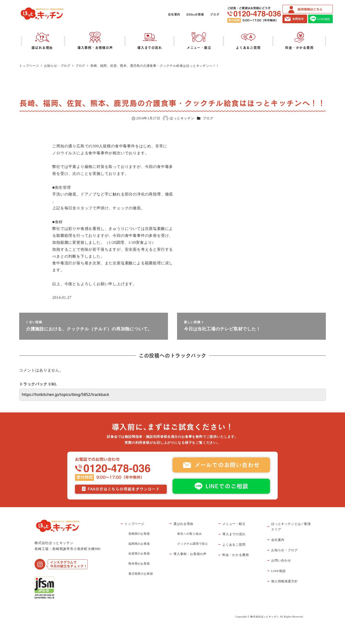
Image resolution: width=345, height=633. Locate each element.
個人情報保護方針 (284, 581)
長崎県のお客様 (139, 533)
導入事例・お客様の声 (190, 554)
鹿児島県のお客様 (140, 573)
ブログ (214, 14)
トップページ (134, 524)
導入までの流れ (234, 534)
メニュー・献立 (234, 524)
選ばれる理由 (183, 524)
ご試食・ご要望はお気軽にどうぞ (254, 15)
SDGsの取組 (195, 14)
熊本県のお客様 (139, 563)
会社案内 (174, 14)
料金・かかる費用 (235, 555)
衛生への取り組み (189, 533)
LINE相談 (278, 571)
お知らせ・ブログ (284, 550)
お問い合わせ (281, 560)
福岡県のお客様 (139, 543)
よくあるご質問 (234, 544)
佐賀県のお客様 (139, 553)
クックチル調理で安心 (192, 543)
